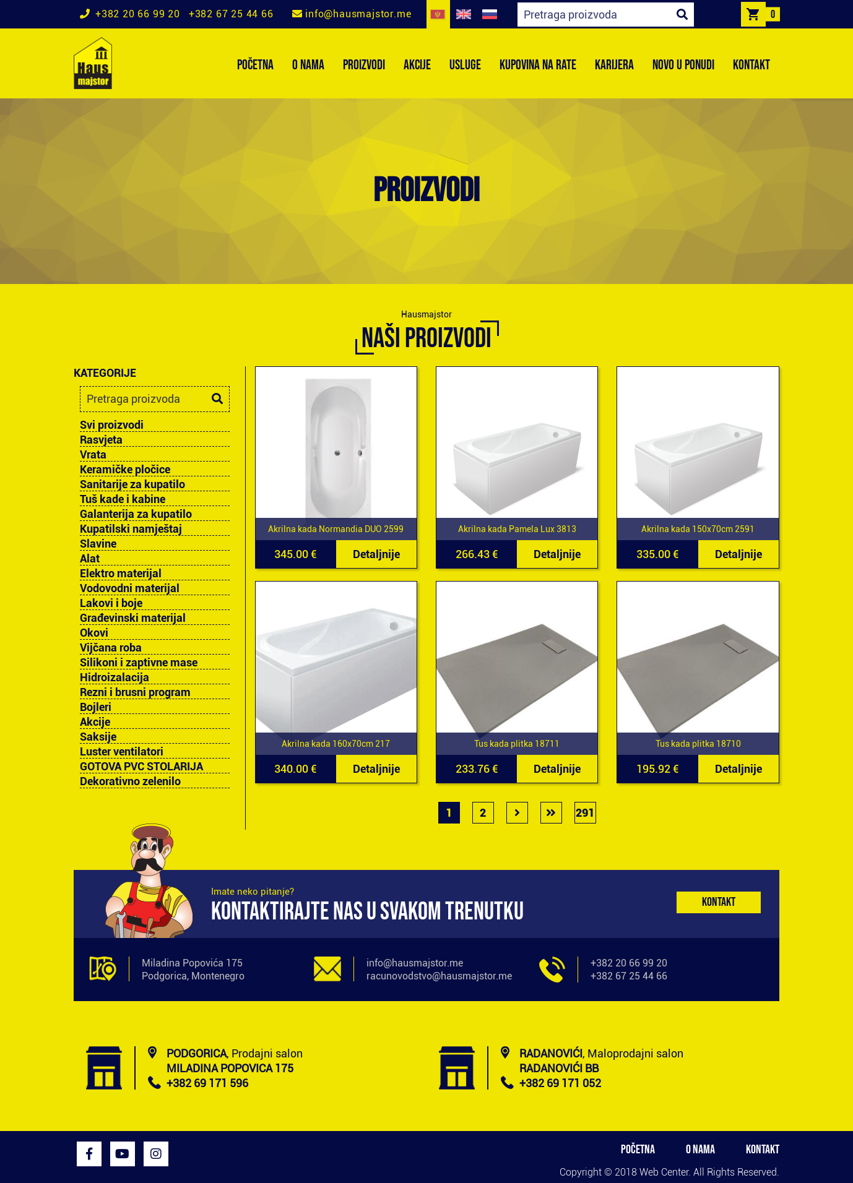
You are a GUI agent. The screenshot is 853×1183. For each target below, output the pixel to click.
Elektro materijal (121, 573)
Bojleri (95, 707)
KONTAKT (751, 65)
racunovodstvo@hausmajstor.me (439, 976)
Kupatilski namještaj (131, 529)
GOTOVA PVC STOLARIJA (141, 766)
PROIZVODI (364, 65)
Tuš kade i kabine (122, 499)
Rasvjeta (101, 440)
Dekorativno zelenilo (130, 781)
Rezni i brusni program (135, 692)
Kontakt (718, 902)
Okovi (94, 633)
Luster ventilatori (121, 752)
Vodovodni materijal (130, 588)
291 (585, 812)
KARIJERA (614, 65)
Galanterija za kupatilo (136, 514)
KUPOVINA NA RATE (538, 65)
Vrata (93, 455)
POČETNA (255, 65)
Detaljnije (376, 554)
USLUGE (465, 65)
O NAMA (308, 65)
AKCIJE (417, 65)
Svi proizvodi (112, 424)
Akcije (95, 722)
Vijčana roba (111, 648)
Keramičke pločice (125, 469)
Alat (90, 559)
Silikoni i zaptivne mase (138, 662)
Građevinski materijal (133, 618)
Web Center (663, 1172)
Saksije (98, 737)
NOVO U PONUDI (683, 65)
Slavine (98, 544)
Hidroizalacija (114, 677)
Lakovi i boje (111, 603)
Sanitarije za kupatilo (132, 484)
